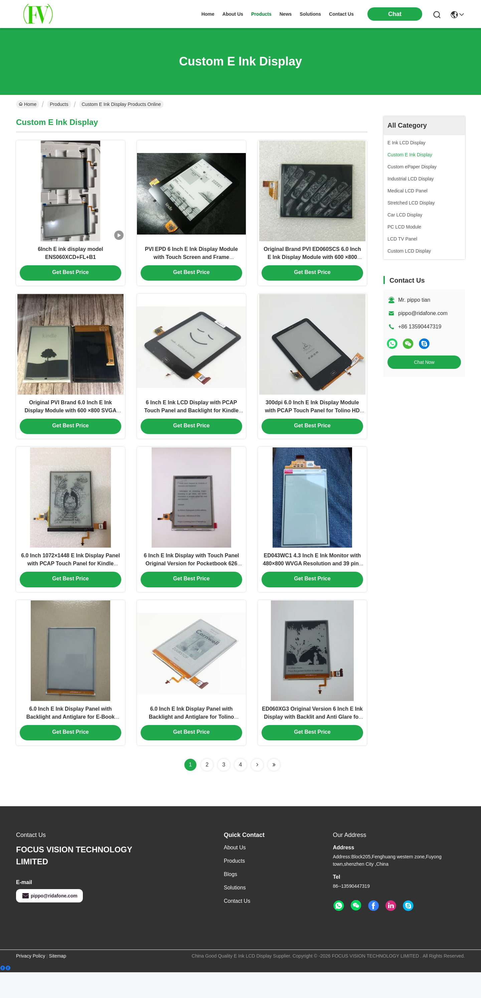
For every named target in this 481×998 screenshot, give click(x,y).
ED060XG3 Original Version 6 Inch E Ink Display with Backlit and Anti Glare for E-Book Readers (312, 741)
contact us (341, 14)
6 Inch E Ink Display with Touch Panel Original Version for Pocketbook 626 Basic (191, 582)
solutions (310, 14)
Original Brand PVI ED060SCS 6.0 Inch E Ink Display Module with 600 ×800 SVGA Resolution (312, 262)
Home (207, 14)
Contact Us (237, 927)
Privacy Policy (30, 981)
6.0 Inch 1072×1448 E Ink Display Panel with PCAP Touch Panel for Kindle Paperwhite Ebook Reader (70, 582)
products (261, 14)
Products (59, 104)
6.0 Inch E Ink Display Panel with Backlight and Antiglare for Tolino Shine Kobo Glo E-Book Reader (191, 741)
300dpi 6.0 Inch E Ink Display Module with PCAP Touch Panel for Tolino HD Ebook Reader (312, 422)
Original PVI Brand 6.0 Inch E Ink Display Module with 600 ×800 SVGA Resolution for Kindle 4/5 (70, 422)
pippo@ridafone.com (423, 313)
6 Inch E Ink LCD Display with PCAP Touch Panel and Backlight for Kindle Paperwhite (191, 422)
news (286, 14)
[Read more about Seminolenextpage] (257, 791)
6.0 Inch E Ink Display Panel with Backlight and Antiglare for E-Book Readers (70, 741)
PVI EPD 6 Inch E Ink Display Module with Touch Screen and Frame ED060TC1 (191, 262)
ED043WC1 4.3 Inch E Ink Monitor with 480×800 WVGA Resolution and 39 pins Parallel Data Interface (312, 582)
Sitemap (57, 981)
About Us (235, 873)
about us (232, 14)
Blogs (230, 900)
